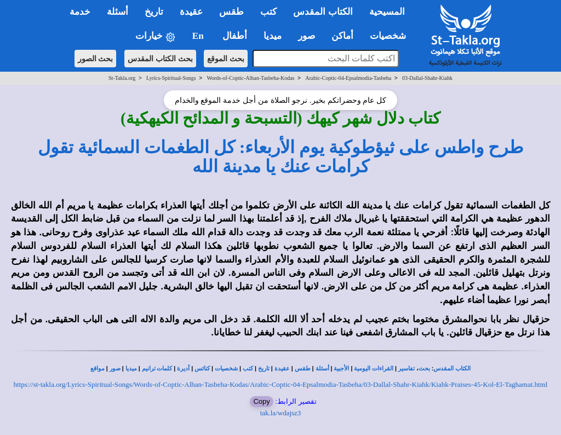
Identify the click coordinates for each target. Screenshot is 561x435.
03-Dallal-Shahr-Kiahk (427, 78)
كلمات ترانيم (157, 369)
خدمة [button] (80, 12)
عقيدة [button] (191, 12)
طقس (303, 369)
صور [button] (306, 36)
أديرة (183, 369)
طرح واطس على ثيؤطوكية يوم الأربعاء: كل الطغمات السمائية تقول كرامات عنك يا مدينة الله (281, 156)
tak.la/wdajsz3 (280, 413)
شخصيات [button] (391, 36)
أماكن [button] (342, 36)
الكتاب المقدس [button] (322, 12)
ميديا (131, 369)
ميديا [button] (273, 36)
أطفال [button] (234, 36)
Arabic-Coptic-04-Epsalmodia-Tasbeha (348, 78)
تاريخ (264, 369)
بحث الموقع (225, 58)
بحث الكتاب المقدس (160, 58)
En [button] (199, 36)
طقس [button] (231, 12)
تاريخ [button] (154, 12)
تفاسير (406, 369)
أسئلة (322, 369)
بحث (424, 369)
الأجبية (341, 369)
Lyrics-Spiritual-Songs (171, 78)
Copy (261, 401)
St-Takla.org (121, 78)
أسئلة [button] (117, 12)
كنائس (202, 369)
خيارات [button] (155, 36)
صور (115, 369)
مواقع (97, 369)
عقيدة (282, 369)
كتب (248, 369)
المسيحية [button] (387, 12)
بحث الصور (95, 58)
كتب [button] (268, 12)
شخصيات (226, 369)
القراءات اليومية (373, 369)
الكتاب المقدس (452, 369)
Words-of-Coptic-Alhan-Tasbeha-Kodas (250, 78)
